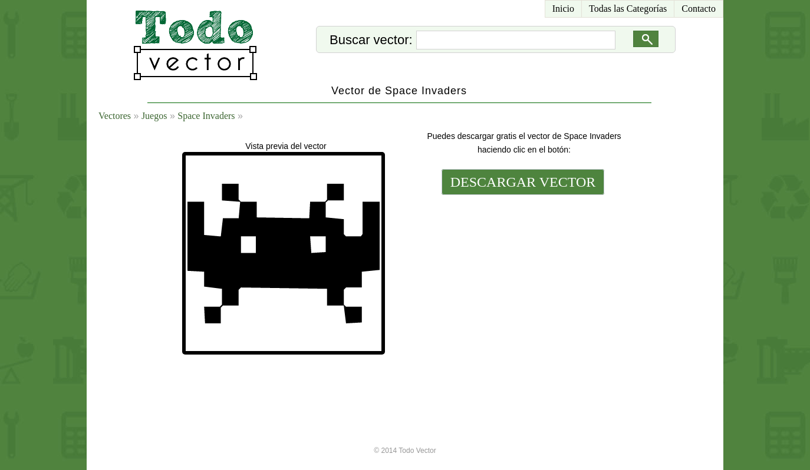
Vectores (114, 116)
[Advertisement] (521, 278)
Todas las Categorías (628, 9)
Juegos (154, 116)
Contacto (698, 9)
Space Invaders (206, 116)
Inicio (563, 9)
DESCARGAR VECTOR (523, 182)
